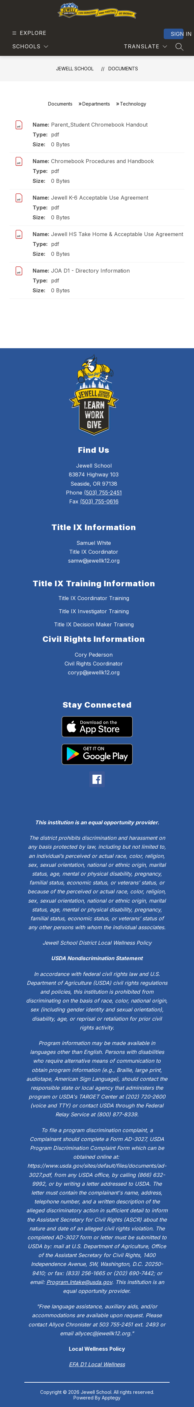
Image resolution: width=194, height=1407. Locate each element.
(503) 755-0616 (99, 501)
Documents (123, 68)
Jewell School (75, 68)
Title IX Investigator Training (94, 611)
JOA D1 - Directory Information (90, 270)
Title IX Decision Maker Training (94, 624)
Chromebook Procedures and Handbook (102, 161)
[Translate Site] (145, 46)
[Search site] (179, 47)
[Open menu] (28, 33)
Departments (96, 104)
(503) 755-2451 (103, 492)
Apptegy (111, 1397)
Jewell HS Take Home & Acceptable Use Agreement (117, 234)
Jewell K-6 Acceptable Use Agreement (99, 197)
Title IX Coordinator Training (93, 598)
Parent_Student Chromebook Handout (99, 124)
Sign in (177, 34)
